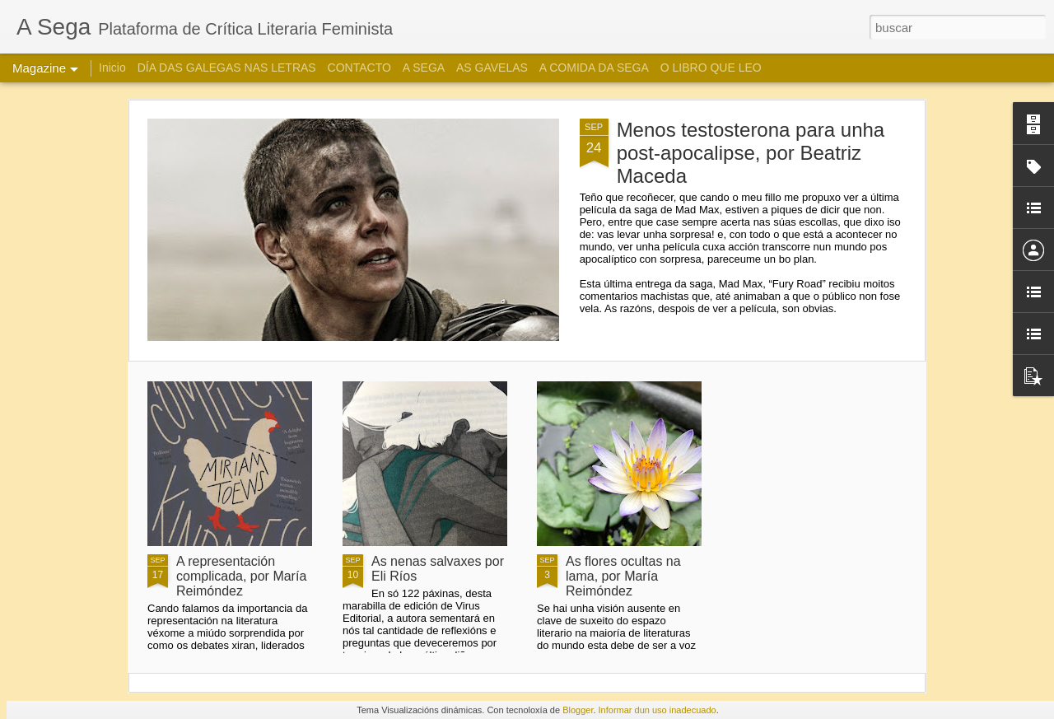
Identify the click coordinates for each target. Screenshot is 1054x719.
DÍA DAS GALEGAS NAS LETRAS (227, 67)
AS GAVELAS (492, 67)
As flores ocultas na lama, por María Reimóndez (623, 576)
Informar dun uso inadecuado (657, 710)
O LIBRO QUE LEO (711, 67)
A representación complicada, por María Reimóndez (241, 576)
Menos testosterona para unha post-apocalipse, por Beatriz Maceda (751, 153)
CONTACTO (359, 67)
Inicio (112, 67)
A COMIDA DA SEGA (594, 67)
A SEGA (424, 67)
